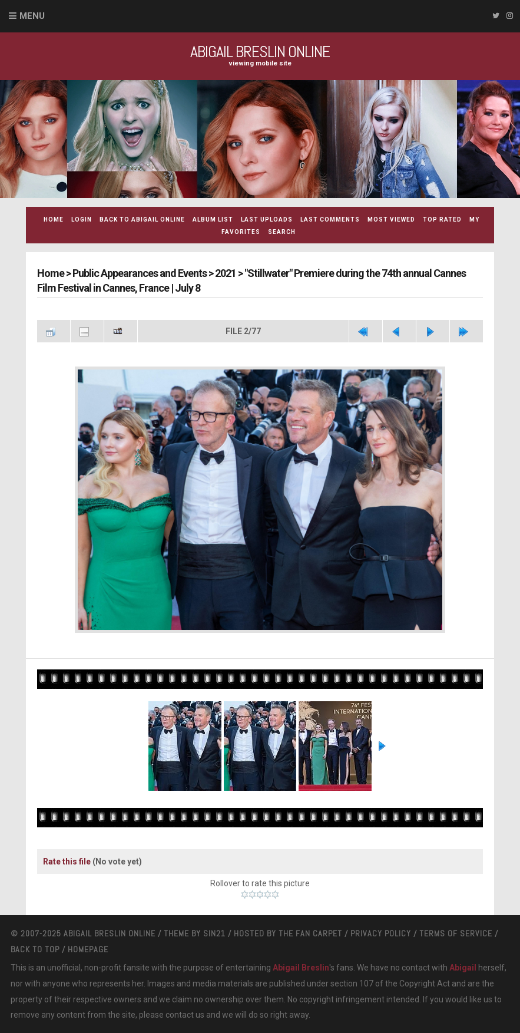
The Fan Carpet (310, 933)
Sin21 (214, 933)
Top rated (442, 219)
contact (179, 1014)
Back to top (35, 949)
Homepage (88, 949)
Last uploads (267, 219)
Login (81, 219)
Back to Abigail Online (142, 219)
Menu (32, 16)
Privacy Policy (380, 933)
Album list (213, 219)
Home (54, 219)
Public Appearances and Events (139, 273)
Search (282, 232)
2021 (225, 273)
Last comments (330, 219)
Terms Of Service (455, 933)
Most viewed (391, 219)
